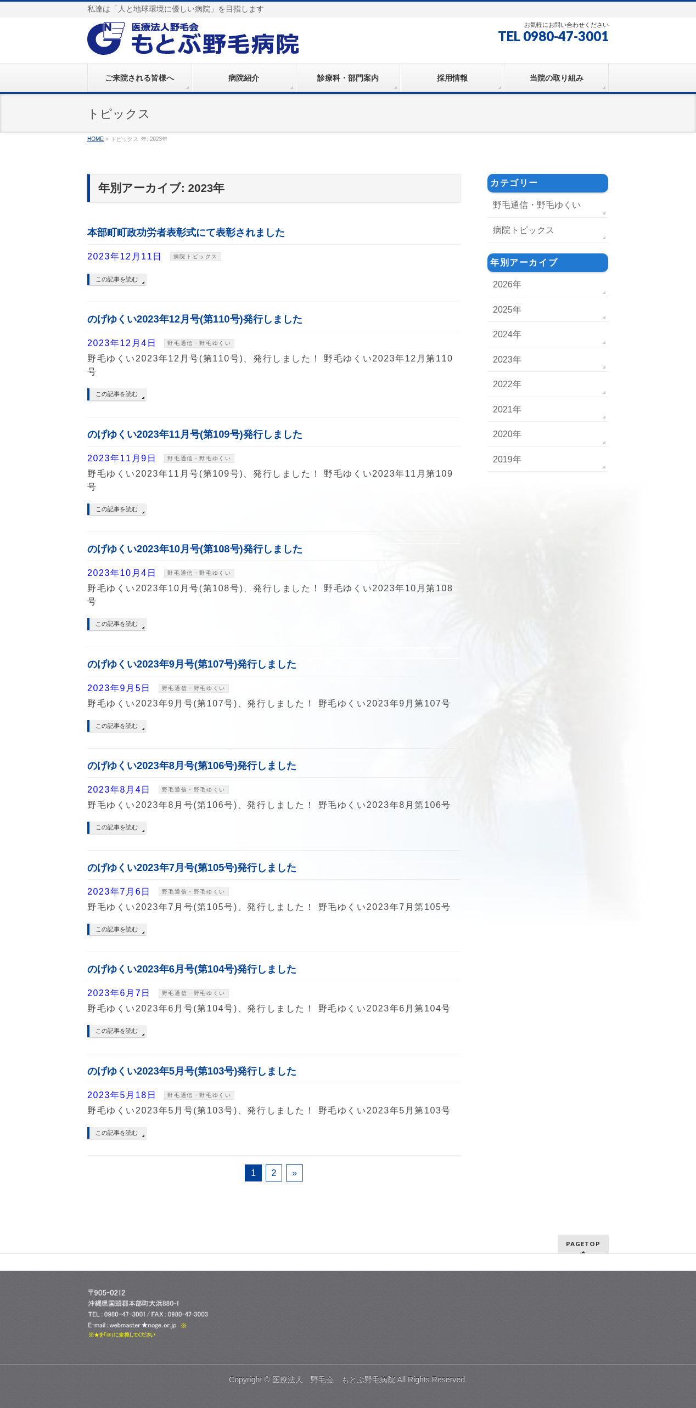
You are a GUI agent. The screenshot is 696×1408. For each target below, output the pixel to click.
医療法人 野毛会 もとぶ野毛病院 (333, 1379)
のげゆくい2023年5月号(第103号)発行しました (191, 1071)
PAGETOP (583, 1243)
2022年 (507, 384)
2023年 (507, 359)
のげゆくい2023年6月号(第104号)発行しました (191, 969)
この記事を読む (117, 279)
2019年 (507, 459)
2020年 (507, 434)
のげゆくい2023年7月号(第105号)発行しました (191, 867)
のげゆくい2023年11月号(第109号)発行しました (194, 434)
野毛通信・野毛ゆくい (199, 343)
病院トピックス (195, 256)
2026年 (507, 284)
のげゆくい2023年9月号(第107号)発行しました (191, 664)
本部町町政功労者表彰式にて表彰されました (186, 232)
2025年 (507, 309)
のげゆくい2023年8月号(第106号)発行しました (191, 765)
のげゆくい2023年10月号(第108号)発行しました (194, 549)
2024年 (507, 334)
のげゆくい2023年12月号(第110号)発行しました (194, 319)
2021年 (507, 409)
